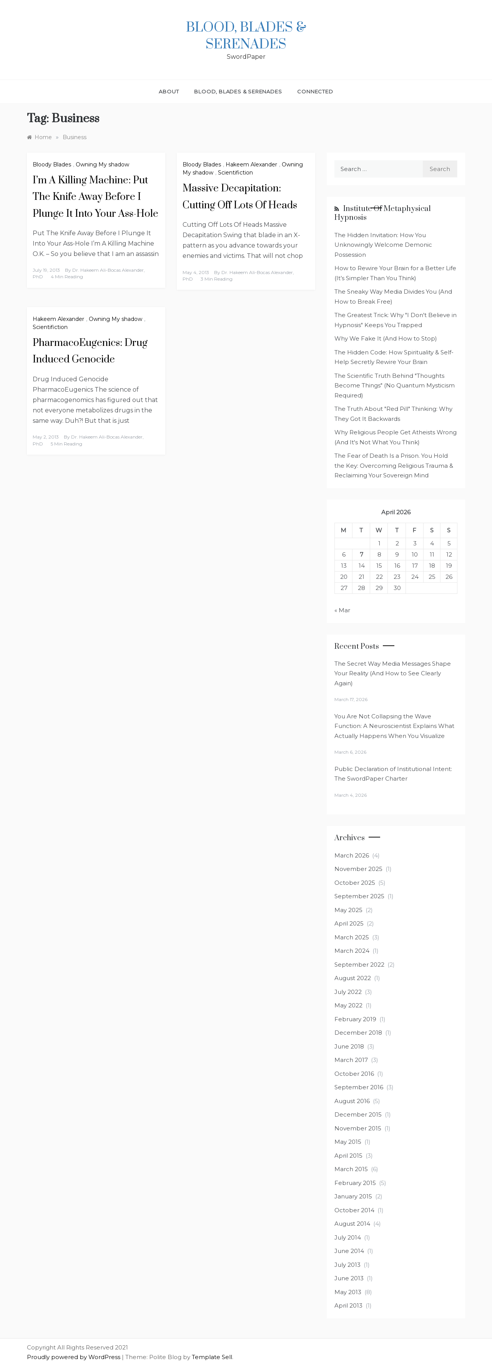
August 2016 (352, 1101)
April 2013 (348, 1305)
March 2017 (351, 1060)
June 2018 (349, 1046)
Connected (315, 91)
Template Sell (212, 1357)
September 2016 (358, 1087)
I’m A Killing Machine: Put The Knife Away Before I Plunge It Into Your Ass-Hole (95, 197)
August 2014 (352, 1223)
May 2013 (347, 1292)
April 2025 (349, 923)
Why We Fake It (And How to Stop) (385, 338)
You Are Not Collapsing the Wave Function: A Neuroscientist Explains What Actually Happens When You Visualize (394, 726)
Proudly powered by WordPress (74, 1357)
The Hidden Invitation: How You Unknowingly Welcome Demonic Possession (383, 244)
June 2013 (349, 1278)
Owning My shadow (102, 164)
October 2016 (354, 1073)
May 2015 (347, 1141)
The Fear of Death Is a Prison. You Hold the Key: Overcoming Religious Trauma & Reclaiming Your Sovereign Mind (393, 465)
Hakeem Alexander (251, 164)
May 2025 (348, 910)
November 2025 (358, 868)
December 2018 (358, 1032)
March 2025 (351, 937)
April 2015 (348, 1155)
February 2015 (355, 1183)
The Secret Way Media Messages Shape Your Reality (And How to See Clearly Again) (392, 673)
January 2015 (353, 1196)
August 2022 (352, 978)
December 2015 (358, 1114)
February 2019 (355, 1019)
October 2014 (354, 1210)
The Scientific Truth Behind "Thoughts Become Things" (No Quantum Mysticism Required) (394, 385)
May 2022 (348, 1005)
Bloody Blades (52, 164)
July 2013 (347, 1264)
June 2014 (349, 1251)
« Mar (342, 610)
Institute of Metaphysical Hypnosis (382, 213)
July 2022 (348, 991)
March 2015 (351, 1169)
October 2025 (354, 882)
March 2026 (351, 855)
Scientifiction (235, 172)
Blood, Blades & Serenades (246, 36)
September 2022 (359, 964)
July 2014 (347, 1237)
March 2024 (351, 950)
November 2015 (357, 1128)
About (169, 91)
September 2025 (359, 896)
